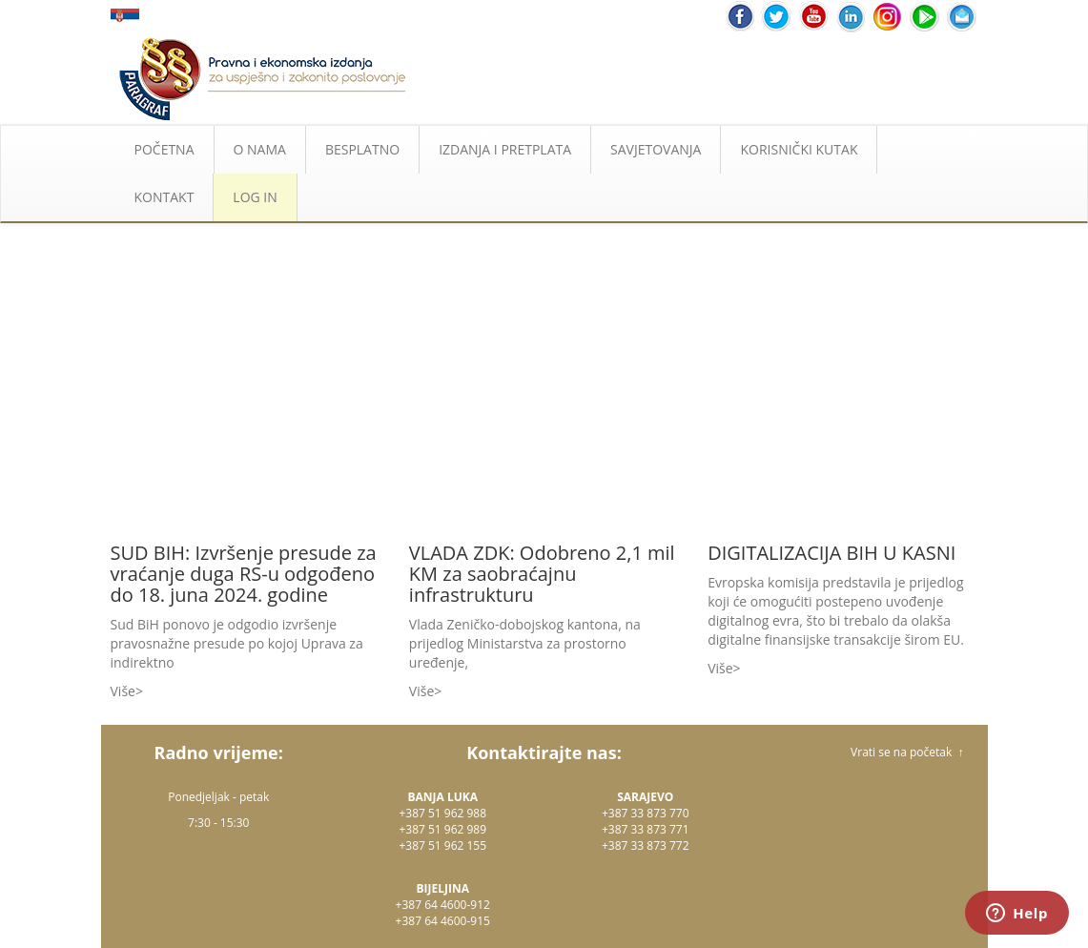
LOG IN (255, 197)
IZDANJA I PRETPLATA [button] (505, 149)
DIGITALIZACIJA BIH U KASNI (831, 553)
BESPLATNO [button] (362, 149)
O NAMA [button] (260, 149)
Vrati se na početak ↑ (907, 752)
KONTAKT (164, 197)
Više (123, 691)
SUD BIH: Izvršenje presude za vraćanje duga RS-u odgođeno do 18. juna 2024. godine (244, 574)
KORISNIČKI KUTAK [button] (798, 149)
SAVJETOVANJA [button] (655, 149)
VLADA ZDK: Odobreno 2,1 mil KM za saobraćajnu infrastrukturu (542, 574)
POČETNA (164, 149)
